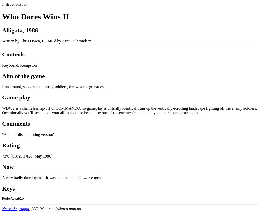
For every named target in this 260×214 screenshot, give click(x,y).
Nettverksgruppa (15, 209)
